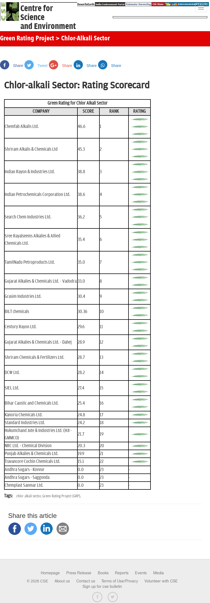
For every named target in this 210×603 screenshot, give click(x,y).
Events (141, 573)
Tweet (36, 65)
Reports (121, 573)
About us (62, 581)
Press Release (78, 573)
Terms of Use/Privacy (119, 581)
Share (11, 65)
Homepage (50, 573)
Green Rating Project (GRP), (61, 496)
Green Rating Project (27, 39)
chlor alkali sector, (29, 496)
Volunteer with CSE (161, 581)
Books (103, 573)
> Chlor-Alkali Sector (82, 39)
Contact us (85, 581)
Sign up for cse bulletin (102, 586)
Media (158, 573)
